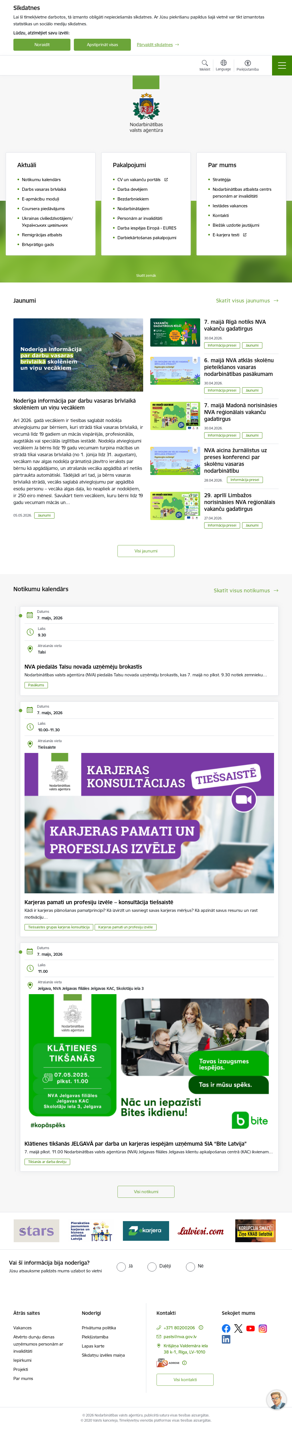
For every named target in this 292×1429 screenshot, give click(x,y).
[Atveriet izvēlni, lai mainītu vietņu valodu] (223, 66)
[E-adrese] (168, 1362)
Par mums (23, 1378)
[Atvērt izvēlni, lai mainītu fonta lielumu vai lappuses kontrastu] (247, 66)
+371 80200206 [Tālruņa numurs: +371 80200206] (179, 1327)
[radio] (125, 1265)
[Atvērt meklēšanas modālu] (205, 66)
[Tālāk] (269, 1231)
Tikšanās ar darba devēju (47, 1162)
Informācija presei (222, 345)
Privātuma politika (99, 1327)
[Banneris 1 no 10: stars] (36, 1230)
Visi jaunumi (146, 551)
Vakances (22, 1327)
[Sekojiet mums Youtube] (250, 1328)
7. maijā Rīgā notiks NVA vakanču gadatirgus (235, 325)
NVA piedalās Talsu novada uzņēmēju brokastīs (83, 666)
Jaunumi (44, 515)
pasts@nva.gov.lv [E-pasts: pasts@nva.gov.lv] (180, 1336)
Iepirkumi (22, 1360)
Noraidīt (42, 44)
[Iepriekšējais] (22, 1231)
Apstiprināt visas (102, 44)
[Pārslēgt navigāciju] (282, 65)
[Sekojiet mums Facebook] (226, 1328)
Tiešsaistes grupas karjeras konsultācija (59, 927)
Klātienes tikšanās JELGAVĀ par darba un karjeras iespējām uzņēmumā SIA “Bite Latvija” (136, 1143)
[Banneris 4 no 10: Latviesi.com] (201, 1230)
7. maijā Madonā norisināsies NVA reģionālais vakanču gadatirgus (240, 412)
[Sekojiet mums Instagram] (263, 1328)
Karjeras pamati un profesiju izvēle (125, 927)
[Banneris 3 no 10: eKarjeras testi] (146, 1230)
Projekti (20, 1369)
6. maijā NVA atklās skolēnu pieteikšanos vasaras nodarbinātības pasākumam (239, 367)
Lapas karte (93, 1346)
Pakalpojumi (129, 165)
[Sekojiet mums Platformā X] (238, 1328)
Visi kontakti (185, 1379)
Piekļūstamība (95, 1337)
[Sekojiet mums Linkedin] (226, 1339)
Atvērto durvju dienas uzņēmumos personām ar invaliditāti (38, 1344)
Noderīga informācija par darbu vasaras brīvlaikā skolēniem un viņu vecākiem (74, 404)
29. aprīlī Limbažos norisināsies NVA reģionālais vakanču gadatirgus (239, 502)
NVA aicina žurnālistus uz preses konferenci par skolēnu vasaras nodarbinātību (235, 460)
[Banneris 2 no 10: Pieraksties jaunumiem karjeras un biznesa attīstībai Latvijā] (91, 1230)
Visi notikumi (146, 1191)
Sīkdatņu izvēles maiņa (103, 1355)
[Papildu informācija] (201, 1327)
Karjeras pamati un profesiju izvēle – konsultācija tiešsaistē (99, 902)
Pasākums (36, 685)
